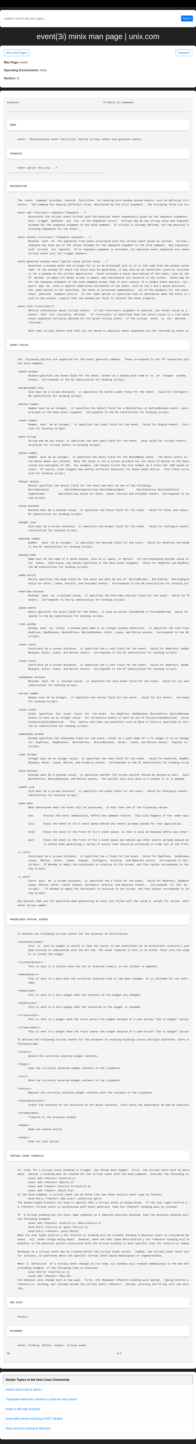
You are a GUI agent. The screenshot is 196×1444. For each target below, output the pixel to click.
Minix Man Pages (16, 52)
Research (184, 52)
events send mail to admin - (24, 1389)
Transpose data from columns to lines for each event (41, 1399)
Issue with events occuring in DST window (34, 1418)
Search (187, 18)
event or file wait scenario (23, 1409)
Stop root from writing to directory (28, 1428)
